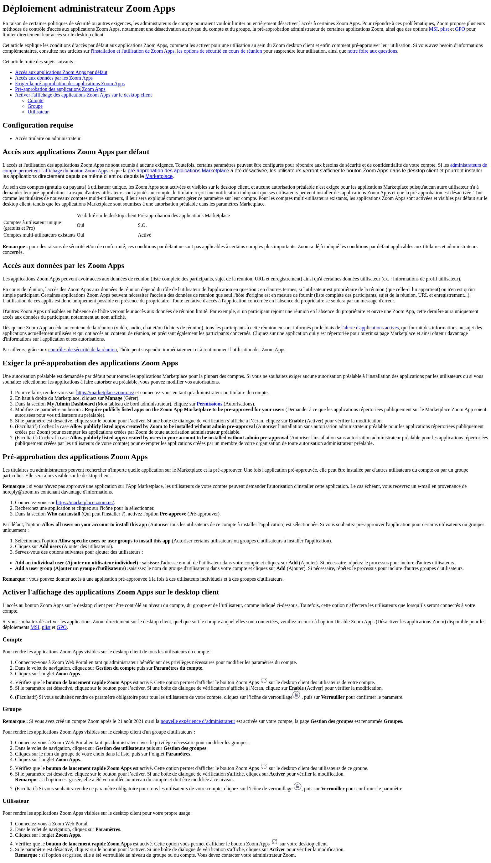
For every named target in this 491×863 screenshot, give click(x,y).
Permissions (209, 403)
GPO (460, 29)
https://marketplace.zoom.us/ (105, 392)
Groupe (35, 106)
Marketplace (159, 176)
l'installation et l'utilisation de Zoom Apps (133, 51)
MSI (433, 29)
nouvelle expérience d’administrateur (198, 721)
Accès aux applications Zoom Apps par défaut (61, 72)
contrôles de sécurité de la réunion (82, 349)
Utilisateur (38, 111)
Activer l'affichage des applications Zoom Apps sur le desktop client (83, 94)
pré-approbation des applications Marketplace (178, 170)
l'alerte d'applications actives (370, 327)
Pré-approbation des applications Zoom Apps (60, 89)
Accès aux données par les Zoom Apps (54, 78)
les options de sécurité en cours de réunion (219, 51)
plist (444, 29)
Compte (36, 100)
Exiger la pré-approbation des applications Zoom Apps (70, 83)
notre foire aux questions (372, 51)
